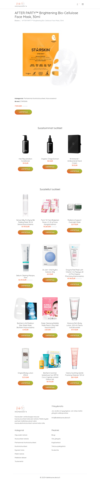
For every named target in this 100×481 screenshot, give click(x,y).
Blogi (53, 435)
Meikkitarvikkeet (20, 458)
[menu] (82, 4)
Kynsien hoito (19, 450)
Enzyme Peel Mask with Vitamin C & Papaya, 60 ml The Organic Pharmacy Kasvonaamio (74, 273)
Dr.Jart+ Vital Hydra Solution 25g (50, 271)
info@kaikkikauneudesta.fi (61, 418)
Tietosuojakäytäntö (59, 446)
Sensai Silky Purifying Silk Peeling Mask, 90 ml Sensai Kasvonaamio (25, 222)
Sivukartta (55, 450)
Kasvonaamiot (51, 98)
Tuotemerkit (19, 461)
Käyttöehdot (56, 442)
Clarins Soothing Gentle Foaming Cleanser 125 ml (74, 374)
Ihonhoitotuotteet (21, 446)
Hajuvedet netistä (21, 435)
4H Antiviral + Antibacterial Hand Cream (74, 161)
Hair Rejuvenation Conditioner (25, 160)
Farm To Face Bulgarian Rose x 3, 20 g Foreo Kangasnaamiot (50, 222)
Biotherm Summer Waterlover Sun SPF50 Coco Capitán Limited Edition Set (50, 376)
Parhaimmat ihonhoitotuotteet (34, 98)
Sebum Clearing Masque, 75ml (25, 276)
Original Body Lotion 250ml (25, 374)
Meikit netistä (19, 454)
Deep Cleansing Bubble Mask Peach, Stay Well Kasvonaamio (50, 325)
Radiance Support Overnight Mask (74, 221)
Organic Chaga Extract (50, 159)
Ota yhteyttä (56, 439)
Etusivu (17, 21)
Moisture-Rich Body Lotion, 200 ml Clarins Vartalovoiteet (75, 325)
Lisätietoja (23, 112)
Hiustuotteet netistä (22, 439)
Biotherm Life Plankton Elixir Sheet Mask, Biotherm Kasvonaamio (25, 325)
